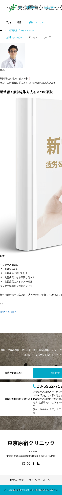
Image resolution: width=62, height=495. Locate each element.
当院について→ (36, 22)
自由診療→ (49, 7)
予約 (8, 22)
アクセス (33, 37)
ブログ (47, 37)
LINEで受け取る (8, 312)
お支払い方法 (17, 480)
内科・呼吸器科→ (28, 7)
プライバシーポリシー (40, 480)
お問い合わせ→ (14, 37)
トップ (9, 7)
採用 (19, 22)
